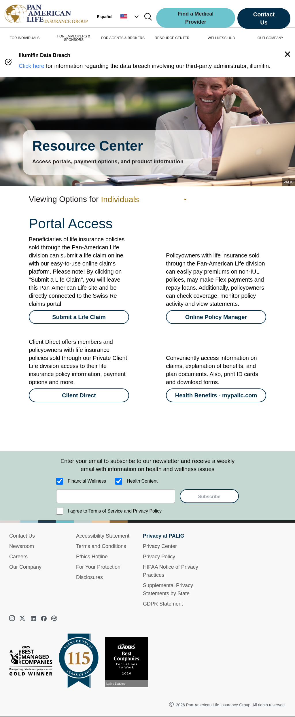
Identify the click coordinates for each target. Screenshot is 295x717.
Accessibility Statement (102, 536)
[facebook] (43, 618)
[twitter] (23, 618)
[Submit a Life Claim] (79, 317)
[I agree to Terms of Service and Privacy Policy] (59, 511)
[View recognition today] (129, 662)
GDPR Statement (163, 604)
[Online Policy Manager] (216, 317)
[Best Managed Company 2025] (33, 662)
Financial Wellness (87, 481)
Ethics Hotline (92, 556)
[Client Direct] (79, 395)
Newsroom (21, 546)
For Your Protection (98, 567)
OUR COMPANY (270, 38)
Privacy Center (160, 546)
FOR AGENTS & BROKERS (123, 38)
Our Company (25, 567)
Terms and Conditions (101, 546)
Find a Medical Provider (195, 18)
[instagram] (12, 618)
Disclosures (89, 577)
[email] (115, 496)
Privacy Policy (159, 556)
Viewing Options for (64, 199)
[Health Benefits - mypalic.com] (216, 395)
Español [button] (104, 16)
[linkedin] (33, 618)
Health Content (142, 481)
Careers (18, 556)
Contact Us (264, 18)
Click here (31, 66)
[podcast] (54, 618)
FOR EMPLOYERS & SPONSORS (73, 38)
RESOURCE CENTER (172, 38)
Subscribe (209, 496)
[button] (130, 16)
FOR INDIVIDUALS (24, 38)
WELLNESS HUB (221, 38)
